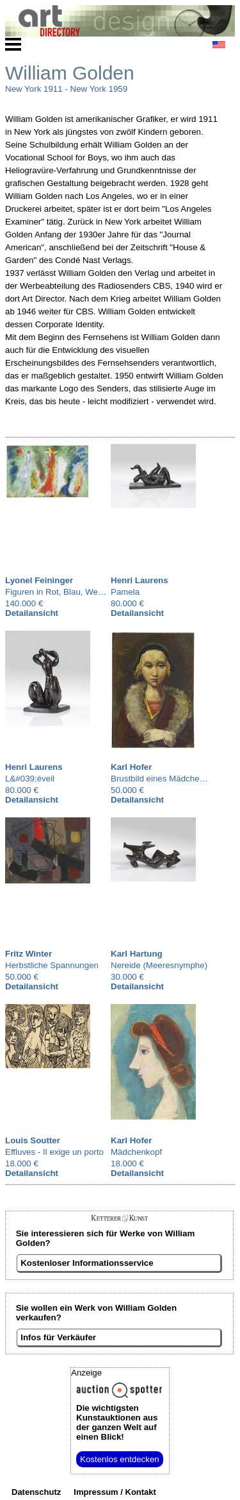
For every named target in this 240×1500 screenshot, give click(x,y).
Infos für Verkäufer (58, 1337)
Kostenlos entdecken (119, 1459)
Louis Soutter (32, 1140)
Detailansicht (31, 613)
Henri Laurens (139, 580)
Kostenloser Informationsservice (86, 1263)
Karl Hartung (137, 954)
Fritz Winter (28, 954)
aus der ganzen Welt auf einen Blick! (116, 1422)
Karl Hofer (131, 767)
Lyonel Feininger (39, 580)
